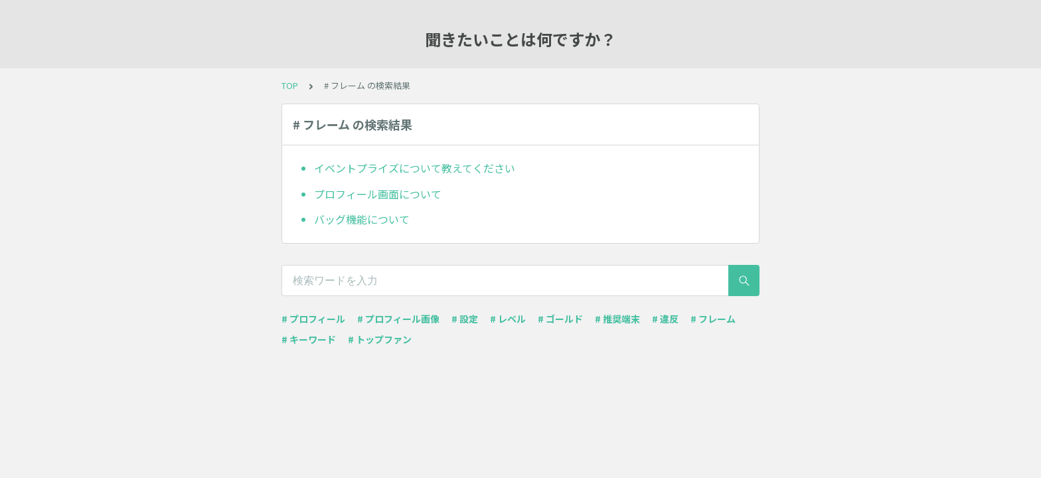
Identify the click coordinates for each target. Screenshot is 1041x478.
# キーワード (308, 339)
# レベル (508, 318)
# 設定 (464, 318)
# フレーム (713, 318)
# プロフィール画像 (398, 318)
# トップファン (380, 339)
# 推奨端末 (617, 318)
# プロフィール (313, 318)
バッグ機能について (362, 219)
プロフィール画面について (377, 194)
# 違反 (665, 318)
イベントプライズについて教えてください (414, 168)
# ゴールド (560, 318)
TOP (289, 85)
